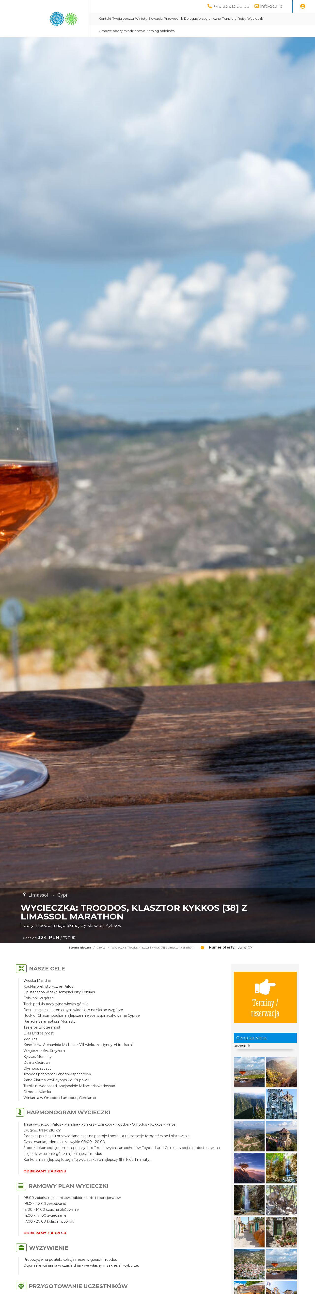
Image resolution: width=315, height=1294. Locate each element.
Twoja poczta (123, 18)
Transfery (229, 18)
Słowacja (155, 18)
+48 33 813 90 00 (231, 6)
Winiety (141, 18)
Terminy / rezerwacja (265, 997)
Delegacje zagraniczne (202, 18)
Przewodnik (173, 18)
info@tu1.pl (272, 6)
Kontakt (105, 18)
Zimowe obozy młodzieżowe (122, 31)
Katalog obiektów (160, 31)
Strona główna (80, 947)
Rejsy (242, 18)
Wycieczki (255, 18)
